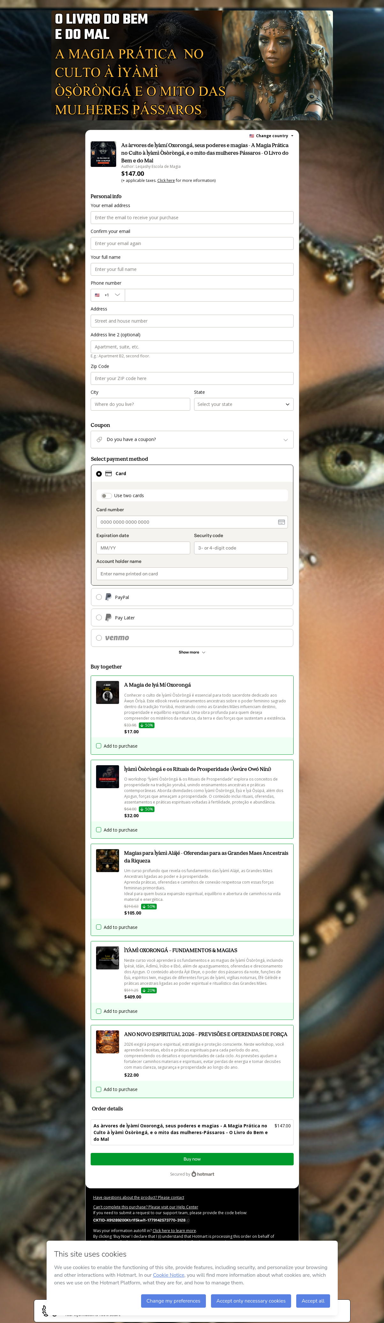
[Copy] (141, 1220)
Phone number (106, 283)
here (158, 1259)
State (199, 392)
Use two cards (129, 495)
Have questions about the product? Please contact (138, 1197)
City (94, 392)
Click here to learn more (174, 1230)
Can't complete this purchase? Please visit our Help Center (145, 1207)
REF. (146, 1271)
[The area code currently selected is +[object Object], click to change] (108, 295)
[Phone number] (209, 295)
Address (99, 309)
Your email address (110, 205)
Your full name (106, 257)
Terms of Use (123, 1248)
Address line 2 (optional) (115, 335)
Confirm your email (110, 231)
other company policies (192, 1248)
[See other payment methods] (192, 652)
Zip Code (100, 366)
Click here (166, 180)
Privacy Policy (150, 1248)
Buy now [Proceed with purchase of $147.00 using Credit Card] (192, 1159)
